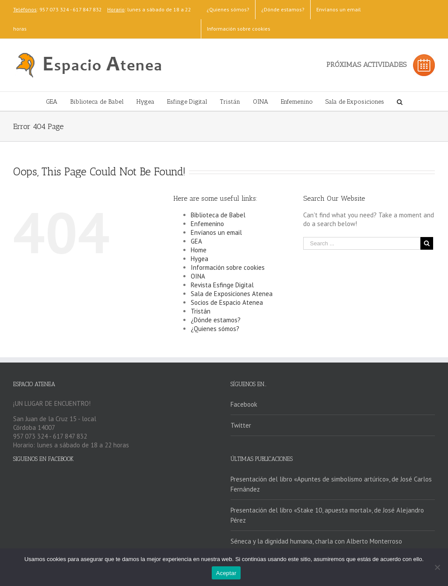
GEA (196, 241)
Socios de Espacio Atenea (227, 302)
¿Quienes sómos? (215, 328)
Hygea (199, 259)
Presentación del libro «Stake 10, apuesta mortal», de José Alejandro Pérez (327, 515)
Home (198, 250)
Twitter (241, 425)
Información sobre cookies (228, 267)
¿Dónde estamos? (216, 320)
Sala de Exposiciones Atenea (232, 294)
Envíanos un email (216, 232)
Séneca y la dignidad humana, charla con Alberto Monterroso (316, 541)
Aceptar (226, 573)
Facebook (244, 404)
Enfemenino (207, 224)
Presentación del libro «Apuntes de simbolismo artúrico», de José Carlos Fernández (331, 484)
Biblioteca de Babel (218, 215)
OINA (198, 276)
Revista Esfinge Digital (222, 285)
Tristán (200, 311)
